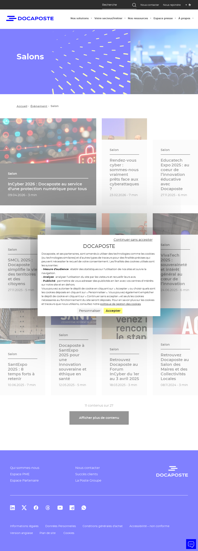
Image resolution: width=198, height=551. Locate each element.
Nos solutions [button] (82, 18)
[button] (191, 544)
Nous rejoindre (172, 4)
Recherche (109, 5)
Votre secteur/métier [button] (110, 18)
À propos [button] (186, 18)
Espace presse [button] (165, 18)
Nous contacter (149, 4)
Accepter (113, 311)
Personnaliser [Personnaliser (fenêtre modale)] (89, 311)
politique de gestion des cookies (120, 303)
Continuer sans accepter (133, 240)
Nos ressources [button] (140, 18)
